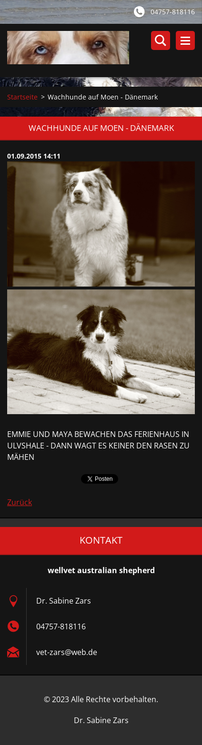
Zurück (19, 502)
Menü (185, 40)
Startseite (22, 96)
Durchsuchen (160, 40)
